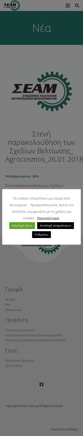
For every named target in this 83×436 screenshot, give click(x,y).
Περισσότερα (48, 218)
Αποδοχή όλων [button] (22, 225)
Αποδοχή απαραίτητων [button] (55, 225)
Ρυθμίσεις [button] (41, 234)
